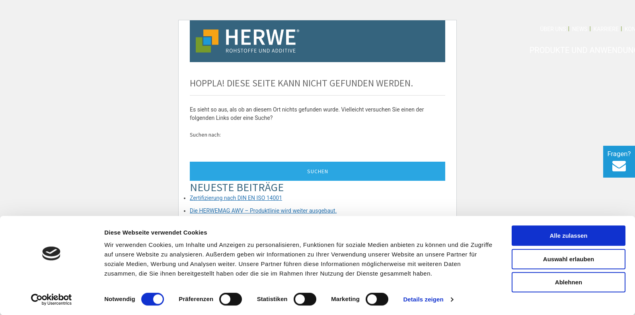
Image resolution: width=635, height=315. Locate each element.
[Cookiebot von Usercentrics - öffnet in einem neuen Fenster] (51, 299)
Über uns (553, 29)
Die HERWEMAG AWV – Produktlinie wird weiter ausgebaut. (263, 210)
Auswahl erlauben (568, 259)
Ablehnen (568, 282)
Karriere (606, 29)
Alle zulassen (568, 235)
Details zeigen (423, 299)
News (580, 29)
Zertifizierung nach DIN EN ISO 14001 (236, 198)
